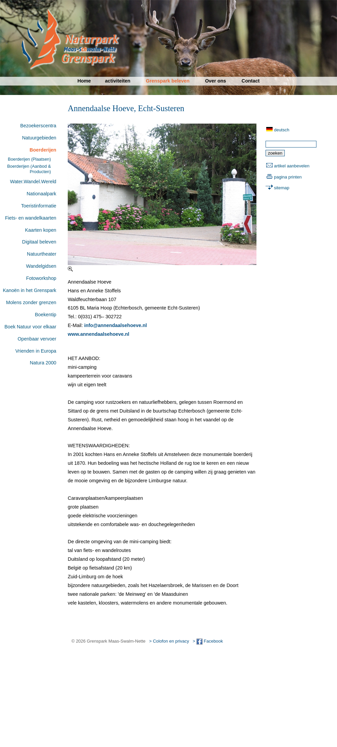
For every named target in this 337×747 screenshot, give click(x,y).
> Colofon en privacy (169, 641)
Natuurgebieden (39, 137)
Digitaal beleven (39, 242)
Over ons (215, 81)
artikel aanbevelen (291, 165)
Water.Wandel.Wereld (33, 181)
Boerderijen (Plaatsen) (29, 159)
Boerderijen (43, 150)
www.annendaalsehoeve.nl (98, 334)
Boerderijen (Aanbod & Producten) (29, 169)
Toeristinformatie (38, 205)
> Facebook (208, 641)
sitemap (281, 187)
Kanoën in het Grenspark (29, 290)
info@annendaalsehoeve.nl (115, 325)
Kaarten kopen (40, 230)
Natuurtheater (41, 254)
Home (84, 81)
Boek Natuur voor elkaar (30, 326)
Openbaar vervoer (37, 339)
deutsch (281, 129)
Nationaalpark (41, 193)
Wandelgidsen (41, 266)
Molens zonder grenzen (31, 302)
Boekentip (45, 314)
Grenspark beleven (168, 81)
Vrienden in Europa (36, 351)
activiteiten (117, 81)
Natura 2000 (43, 362)
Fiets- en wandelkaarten (30, 218)
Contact (251, 81)
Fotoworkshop (41, 278)
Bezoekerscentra (38, 125)
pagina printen (288, 177)
